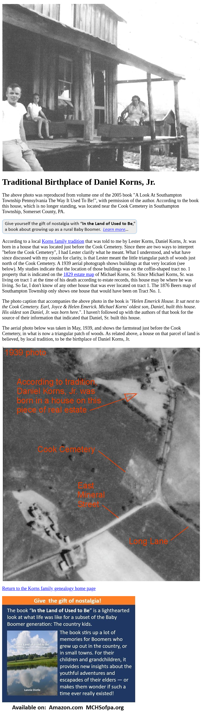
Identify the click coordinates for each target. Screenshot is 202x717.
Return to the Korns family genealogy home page (48, 588)
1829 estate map (78, 274)
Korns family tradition (63, 241)
